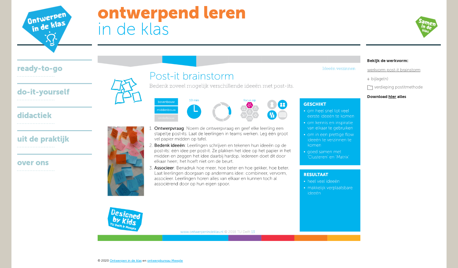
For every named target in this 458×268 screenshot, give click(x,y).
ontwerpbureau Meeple (165, 260)
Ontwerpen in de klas (126, 260)
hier (392, 97)
